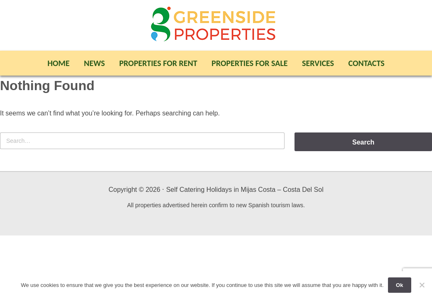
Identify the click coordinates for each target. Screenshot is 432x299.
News (94, 63)
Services (318, 63)
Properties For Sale (249, 63)
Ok (399, 285)
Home (58, 63)
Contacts (367, 63)
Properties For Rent (158, 63)
